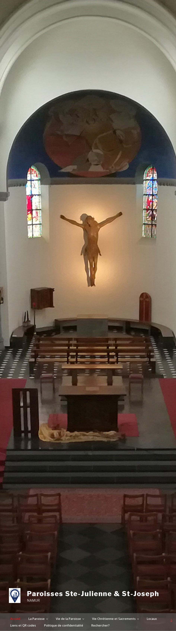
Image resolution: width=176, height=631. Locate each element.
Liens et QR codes (23, 625)
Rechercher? (100, 625)
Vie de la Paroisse (70, 619)
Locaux (152, 619)
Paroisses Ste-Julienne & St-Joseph (93, 594)
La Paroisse (38, 619)
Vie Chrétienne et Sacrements (116, 619)
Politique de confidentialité (63, 625)
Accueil (15, 619)
